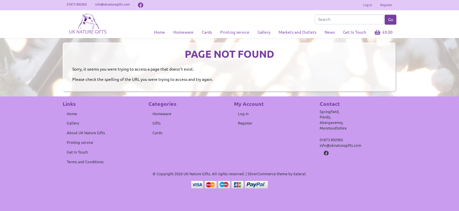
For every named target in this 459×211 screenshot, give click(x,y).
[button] (383, 32)
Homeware (183, 32)
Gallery (264, 32)
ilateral (299, 174)
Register (386, 5)
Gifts (157, 123)
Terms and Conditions (85, 162)
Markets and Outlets (297, 32)
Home (159, 32)
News (330, 32)
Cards (207, 32)
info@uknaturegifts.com (340, 145)
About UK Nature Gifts (86, 133)
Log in (367, 5)
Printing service (234, 32)
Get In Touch (354, 32)
